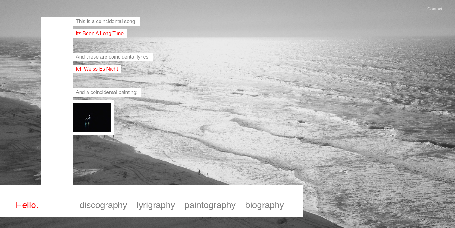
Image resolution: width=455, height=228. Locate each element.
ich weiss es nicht (97, 69)
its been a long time (100, 33)
